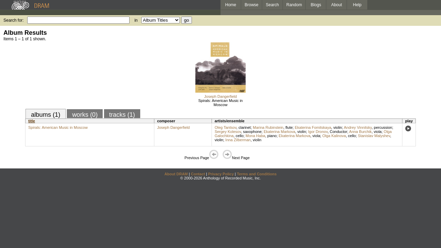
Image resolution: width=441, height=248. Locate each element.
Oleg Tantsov (225, 127)
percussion (383, 127)
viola (378, 132)
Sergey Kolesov (228, 132)
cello (240, 136)
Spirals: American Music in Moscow (220, 103)
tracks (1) (122, 114)
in (135, 20)
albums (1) (45, 114)
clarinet (244, 127)
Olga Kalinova (334, 136)
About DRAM (176, 174)
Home (230, 4)
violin (337, 127)
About (336, 4)
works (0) (85, 114)
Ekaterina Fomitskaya (313, 127)
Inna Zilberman (237, 140)
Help (357, 4)
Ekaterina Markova (279, 132)
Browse (251, 4)
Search (272, 4)
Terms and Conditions (257, 174)
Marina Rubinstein (268, 127)
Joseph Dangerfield (220, 96)
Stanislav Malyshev (374, 136)
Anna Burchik (360, 132)
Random (294, 4)
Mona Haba (255, 136)
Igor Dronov (318, 132)
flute (289, 127)
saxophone (252, 132)
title (31, 121)
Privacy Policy (221, 174)
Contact (198, 174)
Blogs (316, 4)
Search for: (13, 20)
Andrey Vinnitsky (358, 127)
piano (272, 136)
